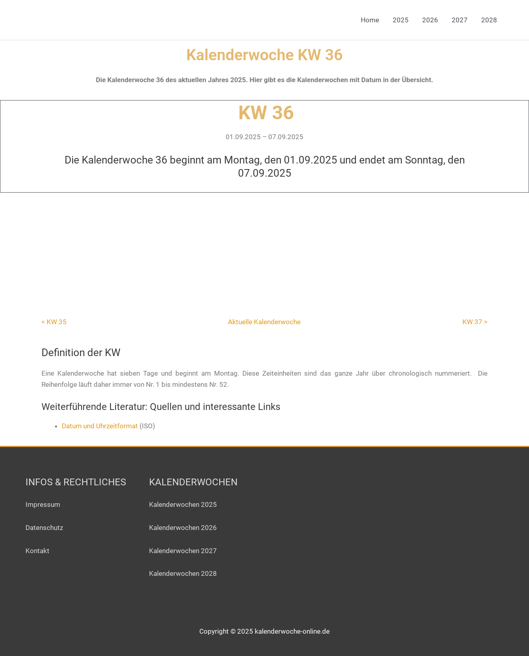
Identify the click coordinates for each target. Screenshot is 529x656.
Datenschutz (44, 528)
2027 (460, 20)
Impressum (43, 504)
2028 (489, 20)
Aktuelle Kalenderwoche (264, 322)
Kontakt (37, 551)
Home (370, 20)
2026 (430, 20)
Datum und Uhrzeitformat (100, 426)
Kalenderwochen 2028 (183, 573)
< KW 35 (54, 322)
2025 (401, 20)
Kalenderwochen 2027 (183, 551)
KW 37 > (475, 322)
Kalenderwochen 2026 (183, 528)
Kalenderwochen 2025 (183, 504)
